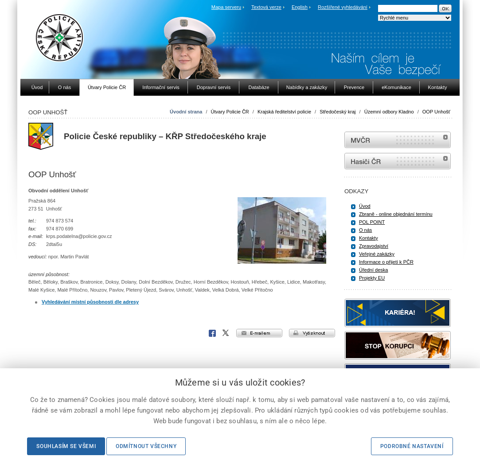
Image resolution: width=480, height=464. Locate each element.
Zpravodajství (373, 246)
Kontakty (368, 238)
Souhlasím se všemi (66, 446)
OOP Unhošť (436, 111)
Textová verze (266, 7)
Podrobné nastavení (412, 446)
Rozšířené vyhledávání (342, 7)
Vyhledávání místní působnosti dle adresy (90, 301)
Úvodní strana (186, 111)
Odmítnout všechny (146, 446)
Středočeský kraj (337, 111)
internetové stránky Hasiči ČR (397, 161)
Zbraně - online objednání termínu (396, 214)
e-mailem (259, 333)
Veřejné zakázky (376, 254)
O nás (365, 230)
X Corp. (226, 333)
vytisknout (312, 333)
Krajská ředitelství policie (284, 111)
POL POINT (372, 222)
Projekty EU (372, 278)
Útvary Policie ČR (230, 111)
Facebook (212, 333)
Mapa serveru (226, 7)
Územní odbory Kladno (389, 111)
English (300, 7)
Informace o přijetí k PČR (386, 262)
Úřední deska (373, 270)
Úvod (365, 206)
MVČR (397, 140)
